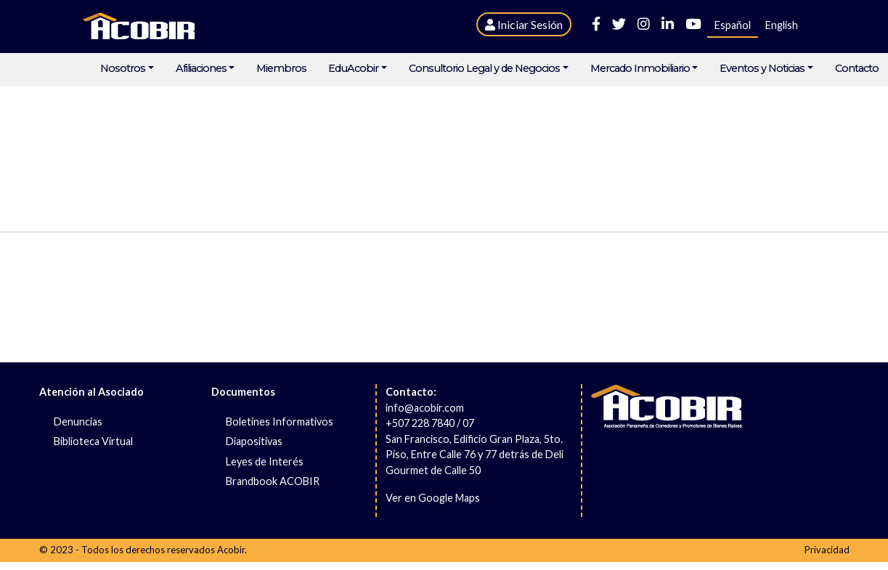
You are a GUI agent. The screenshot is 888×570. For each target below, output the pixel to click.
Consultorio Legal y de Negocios (484, 68)
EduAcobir (353, 68)
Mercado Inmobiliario (640, 68)
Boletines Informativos (279, 421)
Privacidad (827, 549)
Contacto (857, 68)
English (781, 25)
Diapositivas (254, 441)
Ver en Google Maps (433, 498)
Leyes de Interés (265, 461)
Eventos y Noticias (762, 68)
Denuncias (78, 421)
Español (732, 25)
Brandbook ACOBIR (272, 481)
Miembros (281, 68)
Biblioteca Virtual (93, 441)
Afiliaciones (201, 68)
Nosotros (122, 68)
